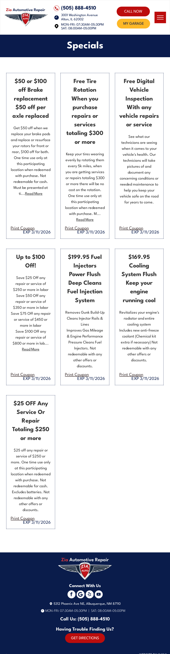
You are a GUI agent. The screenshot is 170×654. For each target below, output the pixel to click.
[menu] (160, 17)
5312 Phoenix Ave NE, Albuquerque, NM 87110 (87, 604)
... (31, 194)
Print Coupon (23, 228)
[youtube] (99, 594)
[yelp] (90, 594)
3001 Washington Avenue (79, 15)
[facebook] (71, 594)
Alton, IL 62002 (72, 19)
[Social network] (81, 594)
